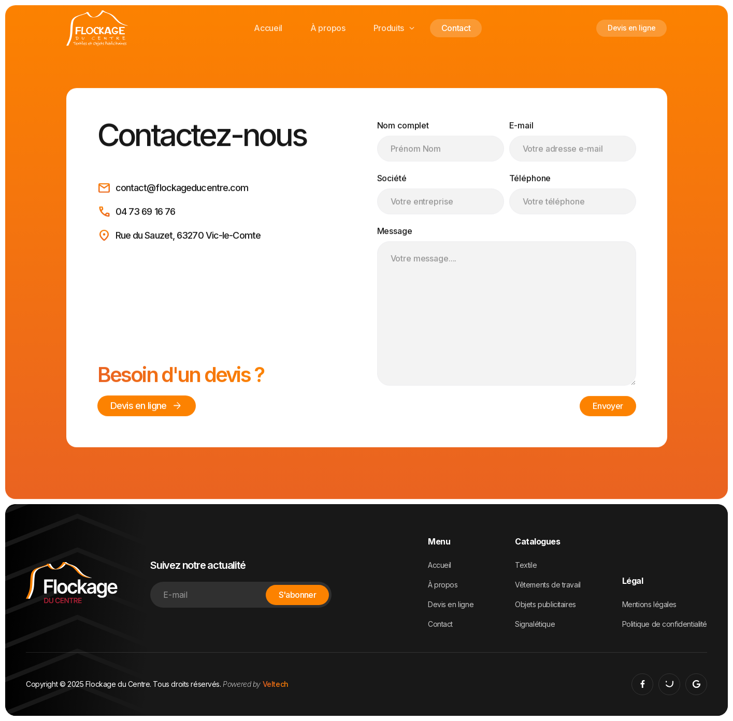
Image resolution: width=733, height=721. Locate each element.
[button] (393, 28)
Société (392, 178)
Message (394, 231)
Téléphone (530, 178)
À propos (327, 28)
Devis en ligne (631, 27)
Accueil (268, 28)
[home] (97, 28)
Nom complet (403, 126)
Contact (456, 28)
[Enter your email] (241, 595)
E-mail (521, 126)
